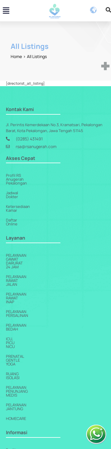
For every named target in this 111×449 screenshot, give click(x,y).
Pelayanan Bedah (22, 275)
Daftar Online (18, 204)
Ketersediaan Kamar (24, 195)
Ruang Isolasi (19, 304)
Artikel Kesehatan (21, 394)
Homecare (16, 333)
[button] (6, 11)
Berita (11, 384)
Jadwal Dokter (18, 185)
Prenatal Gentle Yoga (27, 294)
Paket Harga (17, 414)
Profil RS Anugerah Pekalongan (34, 175)
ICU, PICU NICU (19, 285)
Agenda (13, 404)
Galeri (11, 423)
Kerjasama (15, 375)
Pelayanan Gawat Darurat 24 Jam (38, 236)
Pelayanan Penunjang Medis (33, 314)
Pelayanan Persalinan (27, 265)
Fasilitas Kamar (19, 365)
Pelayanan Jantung (25, 324)
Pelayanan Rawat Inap (27, 255)
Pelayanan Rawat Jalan (29, 245)
